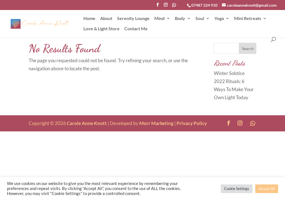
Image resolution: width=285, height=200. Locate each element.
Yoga (219, 18)
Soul (199, 18)
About (106, 18)
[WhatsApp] (174, 6)
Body (180, 18)
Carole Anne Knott (87, 123)
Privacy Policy (192, 123)
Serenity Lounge (133, 18)
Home (89, 18)
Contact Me (136, 29)
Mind (159, 18)
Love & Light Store (101, 29)
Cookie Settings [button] (236, 188)
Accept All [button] (267, 188)
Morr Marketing (156, 123)
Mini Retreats (247, 18)
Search (248, 48)
